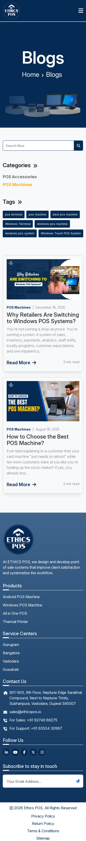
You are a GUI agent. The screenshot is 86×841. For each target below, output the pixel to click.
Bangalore (11, 653)
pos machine (37, 214)
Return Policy (43, 823)
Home (30, 74)
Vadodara (11, 661)
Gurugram (11, 644)
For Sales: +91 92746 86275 (33, 720)
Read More (21, 362)
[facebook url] (24, 752)
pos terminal (13, 214)
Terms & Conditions (43, 831)
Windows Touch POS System (61, 233)
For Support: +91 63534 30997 (35, 728)
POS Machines (17, 184)
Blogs (54, 74)
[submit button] (77, 781)
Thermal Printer (15, 621)
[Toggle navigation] (80, 11)
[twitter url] (33, 752)
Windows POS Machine (22, 605)
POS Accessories (20, 176)
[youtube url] (15, 752)
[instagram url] (42, 752)
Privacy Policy (43, 816)
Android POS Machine (21, 596)
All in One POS (15, 613)
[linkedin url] (6, 752)
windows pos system (19, 233)
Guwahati (11, 669)
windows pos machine (52, 224)
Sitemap (43, 838)
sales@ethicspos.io (25, 711)
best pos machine (65, 214)
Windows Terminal (18, 224)
